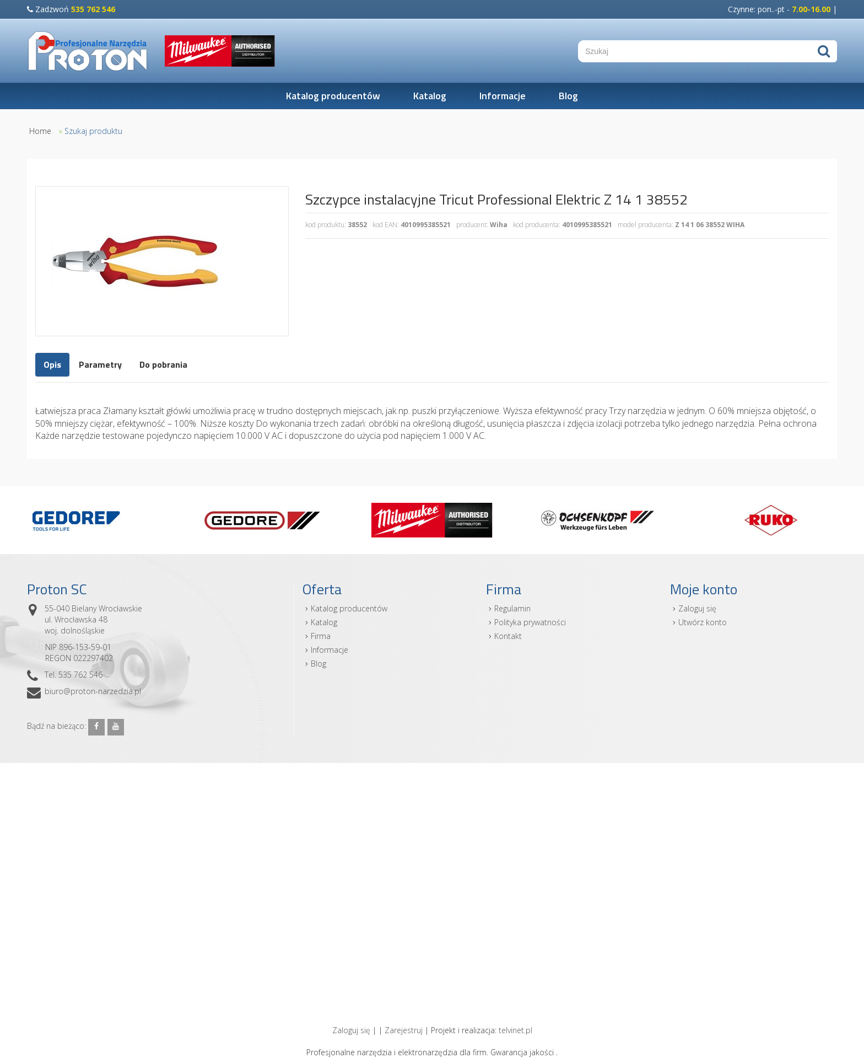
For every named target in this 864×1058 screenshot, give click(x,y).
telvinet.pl (515, 1030)
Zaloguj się (697, 608)
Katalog (429, 95)
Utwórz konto (702, 622)
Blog (568, 95)
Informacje (502, 95)
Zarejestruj (404, 1030)
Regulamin (512, 608)
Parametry (100, 364)
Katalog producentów (333, 95)
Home (40, 131)
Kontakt (508, 636)
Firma (321, 636)
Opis (52, 364)
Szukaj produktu (93, 131)
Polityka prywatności (530, 622)
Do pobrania (163, 364)
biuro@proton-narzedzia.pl (93, 691)
